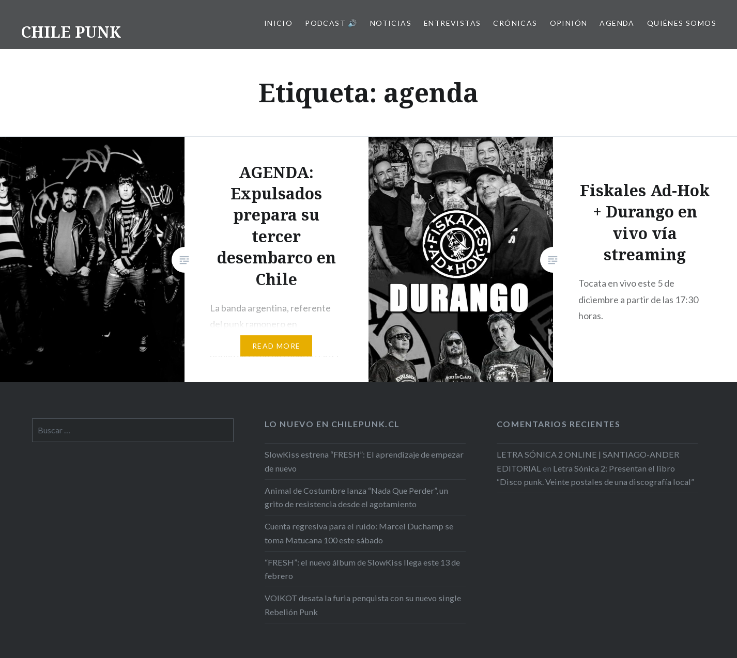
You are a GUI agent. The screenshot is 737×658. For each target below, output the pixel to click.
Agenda (617, 23)
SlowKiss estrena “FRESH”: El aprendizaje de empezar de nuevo (364, 461)
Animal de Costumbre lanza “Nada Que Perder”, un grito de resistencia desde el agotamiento (356, 497)
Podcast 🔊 (331, 23)
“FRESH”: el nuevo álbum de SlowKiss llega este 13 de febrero (362, 569)
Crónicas (515, 23)
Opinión (569, 23)
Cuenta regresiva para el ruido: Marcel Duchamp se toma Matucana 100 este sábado (359, 532)
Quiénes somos (681, 23)
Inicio (278, 23)
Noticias (390, 23)
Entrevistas (452, 23)
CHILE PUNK (71, 31)
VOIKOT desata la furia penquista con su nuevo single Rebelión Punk (363, 604)
